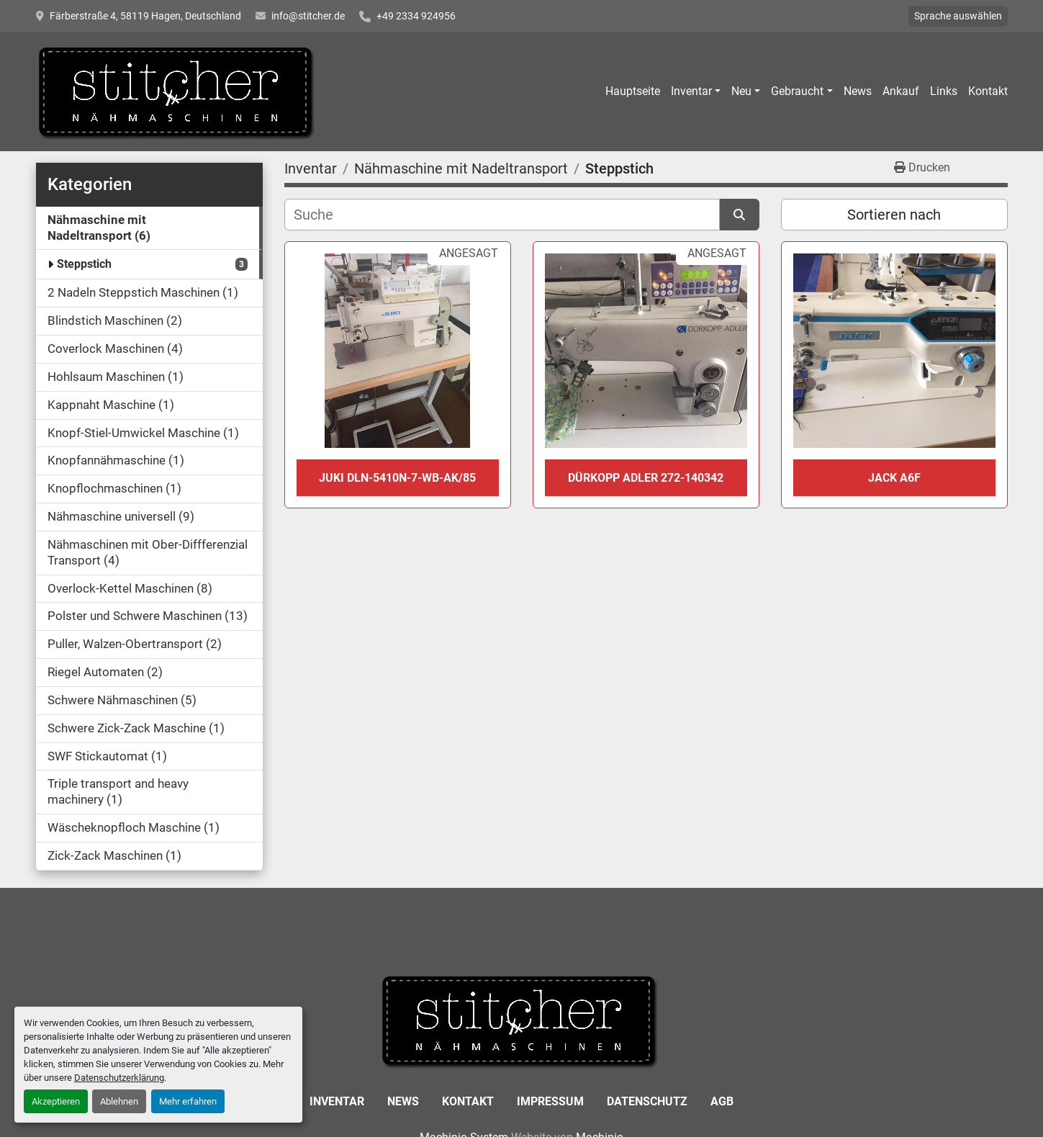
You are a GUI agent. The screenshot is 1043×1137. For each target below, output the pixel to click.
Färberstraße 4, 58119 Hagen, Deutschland (145, 16)
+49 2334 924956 (416, 16)
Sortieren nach (894, 214)
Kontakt (988, 91)
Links (943, 91)
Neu (741, 91)
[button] (696, 91)
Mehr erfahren (188, 1101)
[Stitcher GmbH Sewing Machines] (521, 1019)
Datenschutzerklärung (119, 1077)
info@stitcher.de (308, 16)
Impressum (550, 1101)
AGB (721, 1101)
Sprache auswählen (958, 16)
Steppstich (84, 264)
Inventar (691, 91)
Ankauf (900, 91)
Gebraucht (797, 91)
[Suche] (502, 214)
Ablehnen (119, 1101)
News (858, 91)
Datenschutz (647, 1101)
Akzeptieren (56, 1101)
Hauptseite (632, 91)
